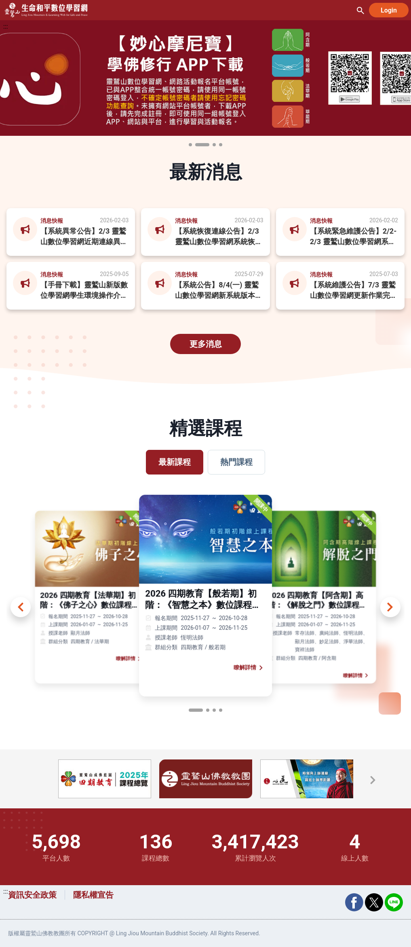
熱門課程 (236, 462)
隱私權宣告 (93, 895)
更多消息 (206, 344)
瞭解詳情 (129, 659)
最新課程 (174, 462)
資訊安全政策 (32, 895)
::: (5, 26)
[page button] (196, 710)
